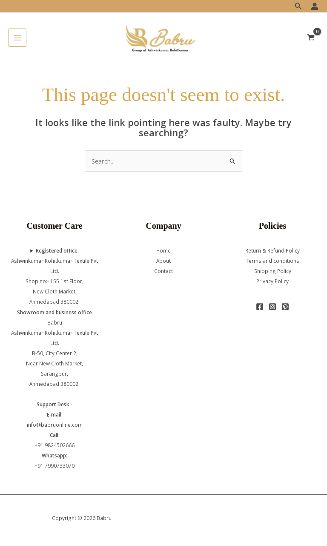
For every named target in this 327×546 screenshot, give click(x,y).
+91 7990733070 (54, 465)
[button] (298, 6)
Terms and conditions (272, 260)
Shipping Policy (272, 270)
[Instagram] (272, 306)
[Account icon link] (314, 6)
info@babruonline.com (55, 424)
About (163, 260)
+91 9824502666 (54, 445)
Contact (163, 270)
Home (163, 250)
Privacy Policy (272, 281)
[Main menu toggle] (17, 37)
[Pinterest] (285, 306)
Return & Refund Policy (272, 250)
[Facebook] (260, 306)
